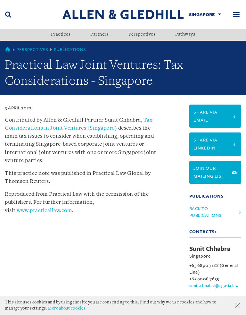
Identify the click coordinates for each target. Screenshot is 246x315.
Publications (70, 49)
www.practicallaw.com (44, 210)
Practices (61, 34)
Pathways (185, 34)
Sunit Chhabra (210, 249)
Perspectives (141, 34)
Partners (99, 34)
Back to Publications (205, 212)
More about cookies (67, 308)
